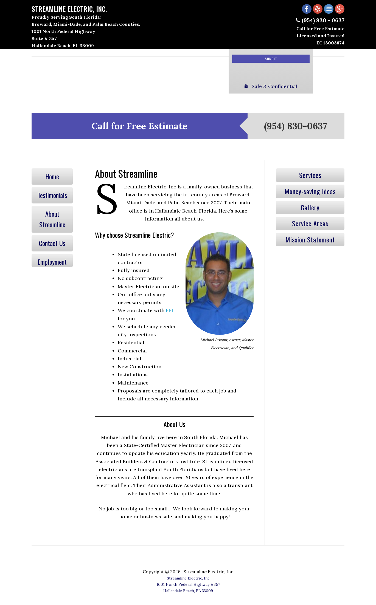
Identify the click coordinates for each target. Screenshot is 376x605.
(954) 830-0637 (295, 126)
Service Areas (310, 223)
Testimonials (52, 195)
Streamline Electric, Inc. (69, 9)
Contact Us (52, 243)
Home (52, 176)
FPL (170, 310)
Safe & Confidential (271, 86)
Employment (52, 262)
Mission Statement (310, 239)
